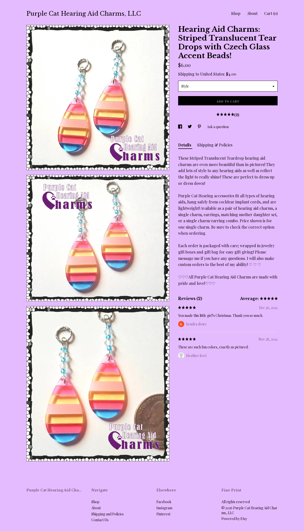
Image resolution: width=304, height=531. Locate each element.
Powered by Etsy (234, 518)
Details (185, 144)
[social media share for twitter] (190, 126)
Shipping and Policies (107, 514)
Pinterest (163, 514)
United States (212, 74)
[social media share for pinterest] (199, 126)
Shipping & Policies (214, 144)
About (252, 13)
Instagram (164, 508)
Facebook (163, 501)
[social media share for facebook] (180, 126)
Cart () (271, 13)
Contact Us (100, 520)
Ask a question (218, 126)
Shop (235, 13)
